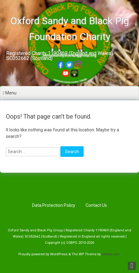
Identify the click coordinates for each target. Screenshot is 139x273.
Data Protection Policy (53, 205)
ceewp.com (111, 254)
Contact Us (96, 205)
